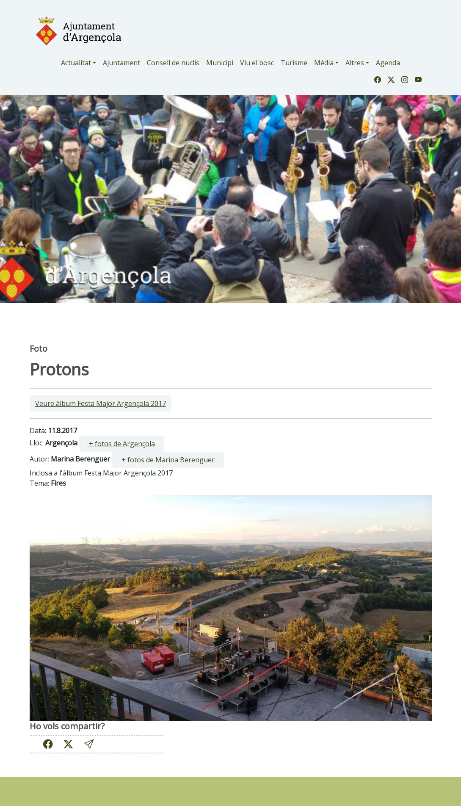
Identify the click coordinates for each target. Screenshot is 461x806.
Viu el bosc (257, 62)
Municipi (219, 62)
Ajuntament (121, 62)
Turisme (294, 62)
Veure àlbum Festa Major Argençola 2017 (100, 403)
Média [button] (324, 62)
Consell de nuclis (173, 62)
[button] (89, 744)
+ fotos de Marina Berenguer (167, 459)
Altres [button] (354, 62)
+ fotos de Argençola (121, 443)
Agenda (388, 62)
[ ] (122, 443)
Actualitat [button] (76, 62)
